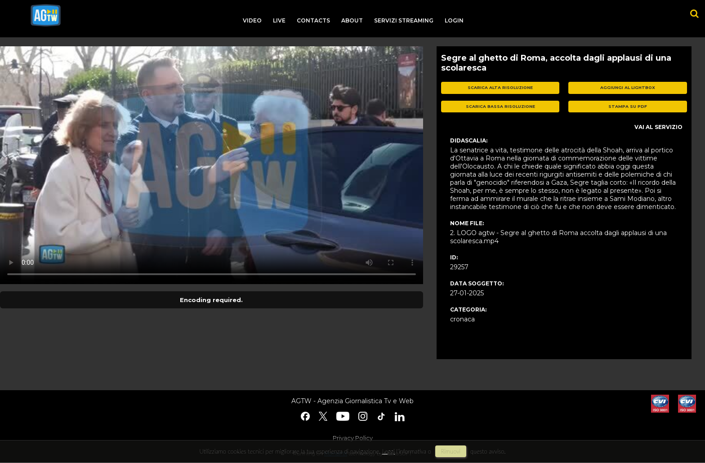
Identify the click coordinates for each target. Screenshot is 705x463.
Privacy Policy (353, 437)
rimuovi (451, 451)
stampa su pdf (627, 106)
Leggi (388, 451)
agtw (45, 15)
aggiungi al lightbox (627, 87)
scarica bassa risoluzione (500, 106)
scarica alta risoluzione (500, 87)
